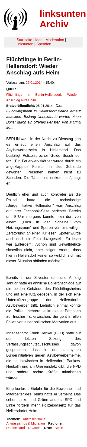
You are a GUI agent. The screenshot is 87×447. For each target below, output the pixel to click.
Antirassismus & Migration (25, 423)
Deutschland (15, 428)
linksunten (24, 44)
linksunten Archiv (63, 19)
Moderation (54, 40)
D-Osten (34, 428)
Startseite (24, 40)
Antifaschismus (34, 419)
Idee (38, 40)
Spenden (43, 44)
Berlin (59, 428)
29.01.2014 (34, 82)
